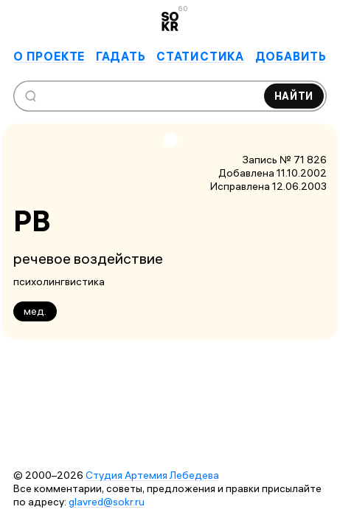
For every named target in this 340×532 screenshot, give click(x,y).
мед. (35, 311)
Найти (294, 96)
